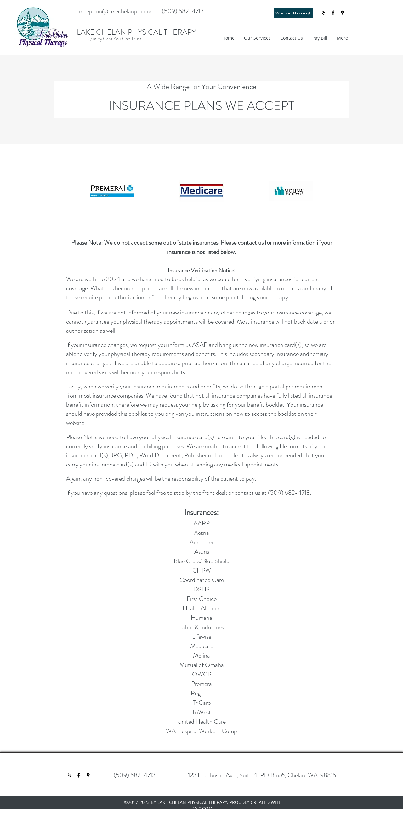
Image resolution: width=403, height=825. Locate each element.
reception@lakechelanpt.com (115, 11)
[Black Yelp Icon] (324, 13)
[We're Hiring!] (293, 13)
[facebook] (333, 13)
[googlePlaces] (342, 13)
